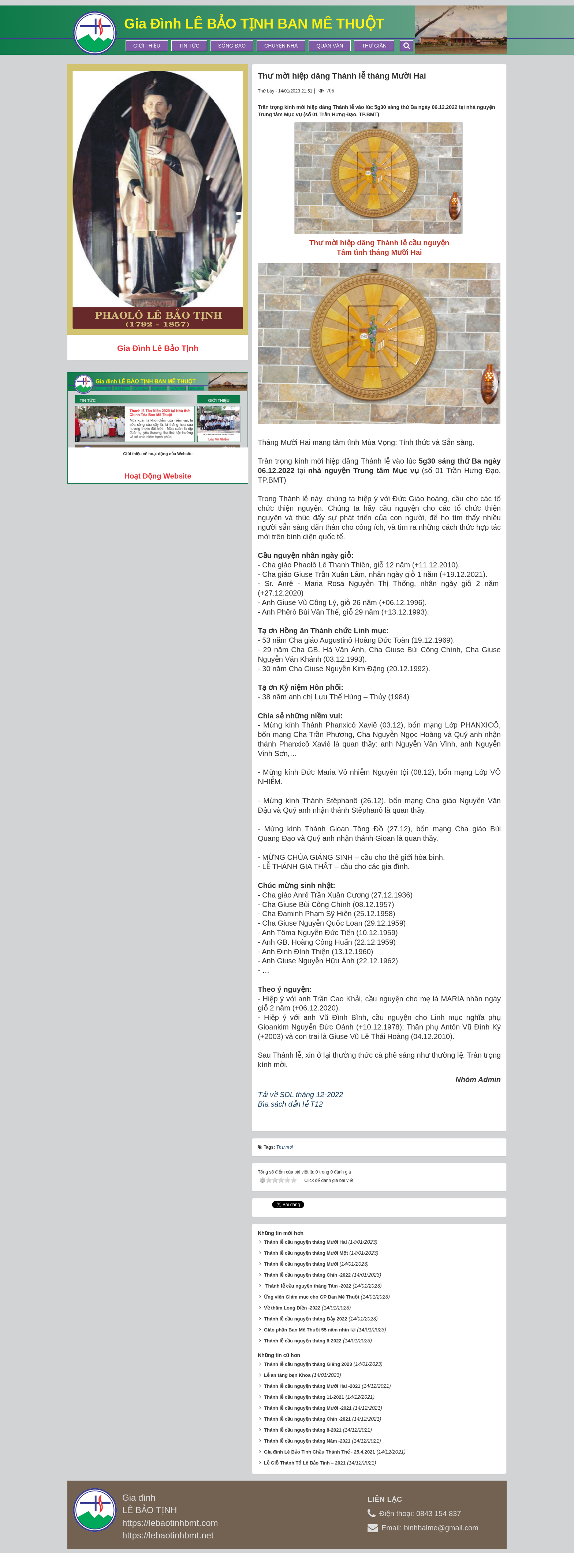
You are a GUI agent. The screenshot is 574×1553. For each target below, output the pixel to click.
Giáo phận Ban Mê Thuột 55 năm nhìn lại (309, 1327)
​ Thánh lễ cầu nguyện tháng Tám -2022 (307, 1283)
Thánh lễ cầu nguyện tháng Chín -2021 (307, 1417)
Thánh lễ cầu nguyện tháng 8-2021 (303, 1428)
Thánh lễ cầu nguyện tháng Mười (301, 1262)
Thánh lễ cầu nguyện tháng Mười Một (306, 1251)
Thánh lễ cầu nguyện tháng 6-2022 (303, 1338)
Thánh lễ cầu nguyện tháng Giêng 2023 (308, 1362)
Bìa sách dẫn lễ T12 (290, 1104)
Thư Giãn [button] (374, 46)
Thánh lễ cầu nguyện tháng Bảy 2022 (305, 1316)
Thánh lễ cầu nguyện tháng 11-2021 (304, 1395)
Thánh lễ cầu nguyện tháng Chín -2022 (307, 1273)
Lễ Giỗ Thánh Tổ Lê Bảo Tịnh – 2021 (305, 1460)
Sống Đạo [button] (232, 46)
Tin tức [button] (189, 46)
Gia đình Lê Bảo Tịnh (157, 348)
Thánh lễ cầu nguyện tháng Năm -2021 (307, 1438)
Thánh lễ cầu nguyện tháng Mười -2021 (308, 1406)
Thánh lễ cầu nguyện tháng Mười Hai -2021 (312, 1384)
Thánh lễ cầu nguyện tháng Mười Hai (305, 1240)
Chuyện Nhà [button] (281, 46)
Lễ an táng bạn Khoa (287, 1373)
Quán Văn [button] (329, 46)
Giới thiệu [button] (146, 46)
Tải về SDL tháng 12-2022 (300, 1095)
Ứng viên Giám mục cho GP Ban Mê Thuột (311, 1294)
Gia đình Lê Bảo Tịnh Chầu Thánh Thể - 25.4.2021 (319, 1449)
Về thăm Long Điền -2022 (292, 1305)
